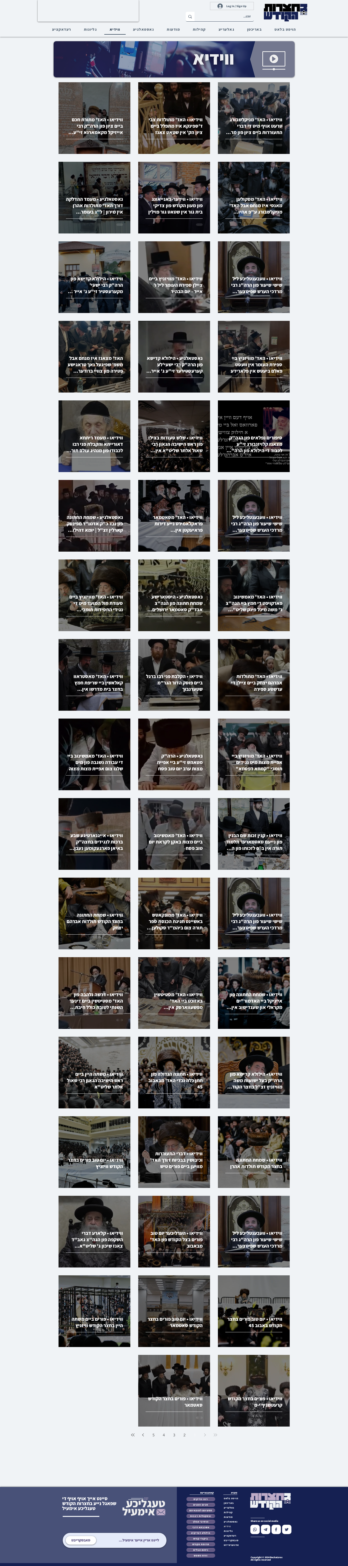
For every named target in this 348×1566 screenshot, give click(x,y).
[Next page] (143, 1434)
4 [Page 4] (164, 1435)
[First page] (215, 1434)
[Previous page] (205, 1434)
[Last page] (132, 1434)
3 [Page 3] (174, 1435)
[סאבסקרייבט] (81, 1540)
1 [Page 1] (195, 1435)
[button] (232, 1540)
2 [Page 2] (184, 1435)
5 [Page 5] (153, 1435)
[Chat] (255, 1529)
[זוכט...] (228, 16)
